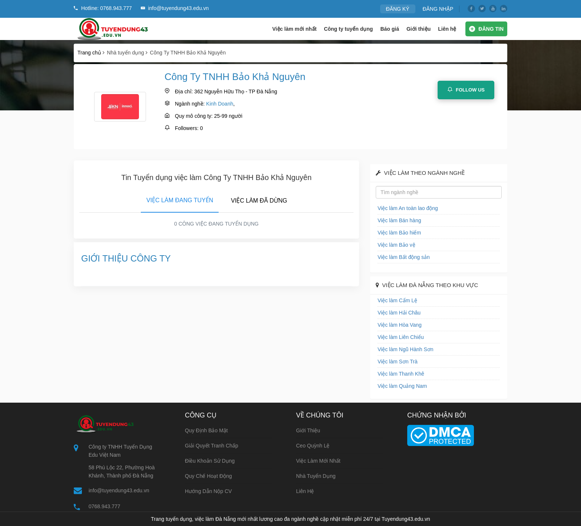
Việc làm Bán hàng (399, 220)
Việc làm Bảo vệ (396, 245)
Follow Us (466, 90)
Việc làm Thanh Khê (401, 374)
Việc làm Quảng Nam (402, 386)
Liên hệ (447, 29)
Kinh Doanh (219, 104)
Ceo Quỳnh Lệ (313, 446)
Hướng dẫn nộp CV (208, 491)
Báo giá (389, 29)
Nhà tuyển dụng (316, 476)
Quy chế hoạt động (208, 476)
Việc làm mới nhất (294, 29)
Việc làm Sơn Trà (398, 361)
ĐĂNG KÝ (397, 9)
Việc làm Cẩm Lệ (397, 300)
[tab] (180, 199)
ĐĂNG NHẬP (437, 9)
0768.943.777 (104, 506)
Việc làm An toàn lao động (408, 208)
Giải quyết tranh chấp (211, 446)
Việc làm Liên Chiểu (401, 337)
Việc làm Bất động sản (404, 257)
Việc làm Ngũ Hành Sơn (406, 349)
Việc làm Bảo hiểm (399, 233)
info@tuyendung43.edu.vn (119, 490)
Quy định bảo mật (206, 430)
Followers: (187, 128)
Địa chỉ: (184, 91)
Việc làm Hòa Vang (400, 325)
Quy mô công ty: (194, 116)
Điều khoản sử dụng (210, 461)
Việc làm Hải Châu (399, 313)
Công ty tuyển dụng (348, 29)
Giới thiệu (418, 29)
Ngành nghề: (190, 104)
